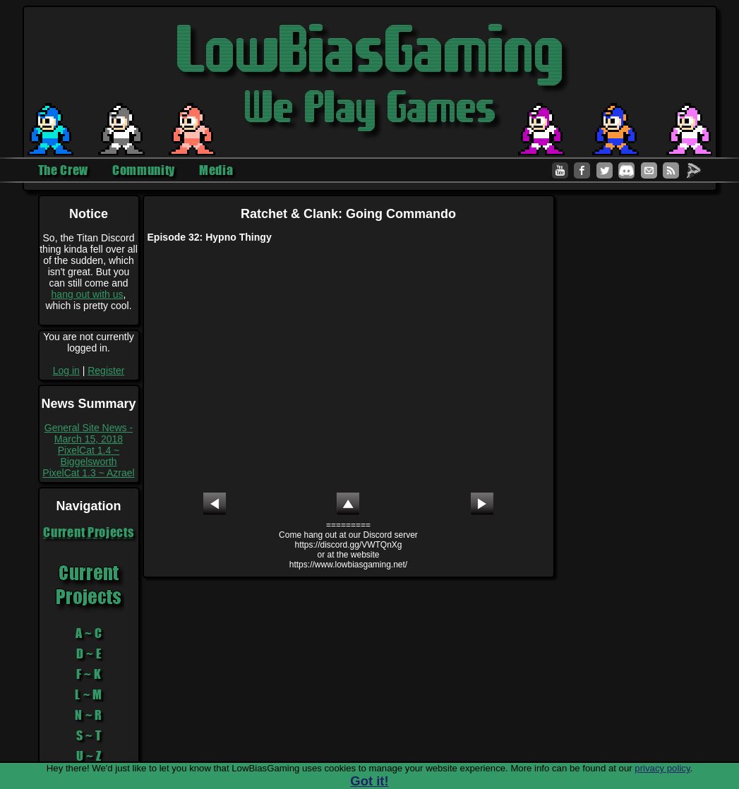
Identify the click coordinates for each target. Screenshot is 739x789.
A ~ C (89, 633)
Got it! (369, 780)
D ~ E (89, 653)
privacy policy (662, 768)
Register (106, 370)
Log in (66, 370)
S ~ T (89, 735)
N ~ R (88, 715)
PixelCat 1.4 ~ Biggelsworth (89, 456)
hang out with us (88, 294)
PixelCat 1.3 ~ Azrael (88, 472)
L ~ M (88, 694)
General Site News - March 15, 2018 (88, 433)
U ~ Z (89, 756)
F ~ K (89, 674)
